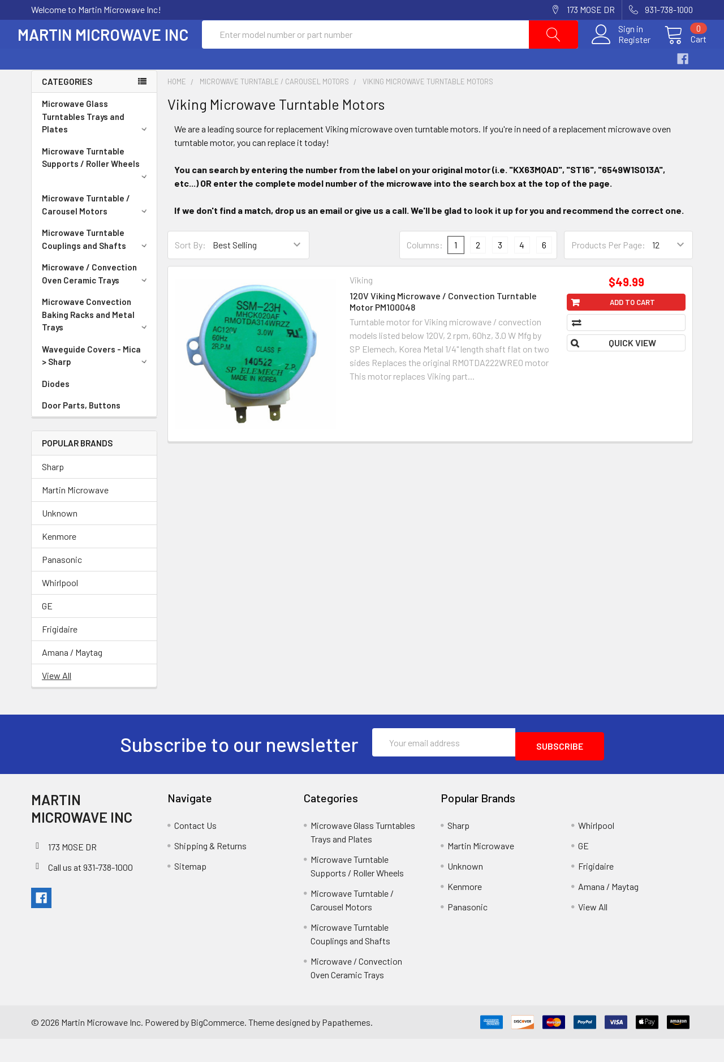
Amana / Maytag (72, 679)
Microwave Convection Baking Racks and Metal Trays (96, 341)
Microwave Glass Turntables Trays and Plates (96, 143)
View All (56, 702)
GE (47, 632)
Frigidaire (59, 656)
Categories (67, 109)
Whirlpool (60, 609)
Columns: (425, 271)
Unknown (59, 540)
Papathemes (346, 1045)
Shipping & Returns (210, 868)
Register (621, 53)
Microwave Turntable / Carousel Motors (96, 231)
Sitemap (190, 889)
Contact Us (195, 848)
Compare (631, 349)
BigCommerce (217, 1045)
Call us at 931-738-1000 (90, 890)
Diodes (56, 411)
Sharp (53, 493)
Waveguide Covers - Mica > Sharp (96, 382)
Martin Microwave (75, 516)
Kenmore (59, 563)
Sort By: (190, 271)
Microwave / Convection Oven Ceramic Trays (96, 300)
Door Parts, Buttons (81, 432)
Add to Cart (632, 329)
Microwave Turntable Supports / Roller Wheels (96, 189)
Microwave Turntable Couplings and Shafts (96, 266)
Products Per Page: (608, 271)
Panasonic (62, 586)
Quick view (632, 369)
